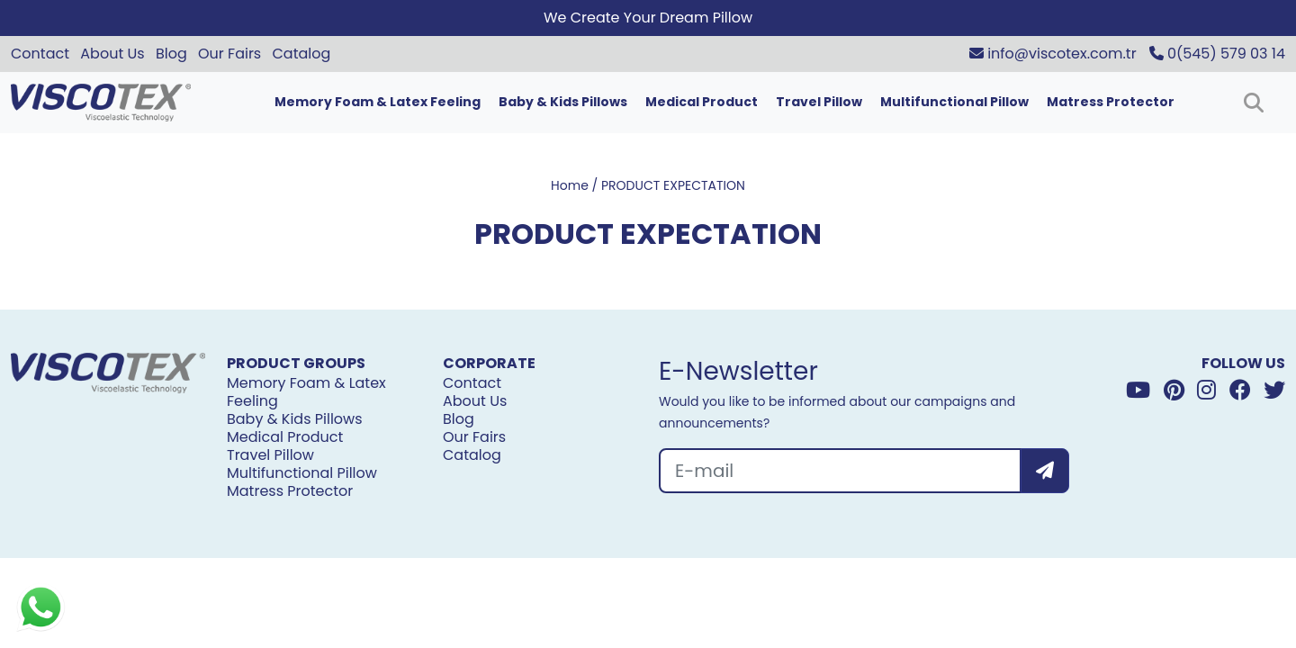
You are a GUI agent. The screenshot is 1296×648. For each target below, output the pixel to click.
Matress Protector (1110, 102)
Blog (171, 53)
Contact (40, 53)
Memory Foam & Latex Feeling (377, 102)
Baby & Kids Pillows (563, 102)
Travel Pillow (819, 102)
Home (570, 185)
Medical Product (701, 102)
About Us (112, 53)
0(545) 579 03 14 (1217, 53)
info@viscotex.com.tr (1052, 53)
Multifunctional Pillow (954, 102)
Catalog (302, 53)
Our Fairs (229, 53)
